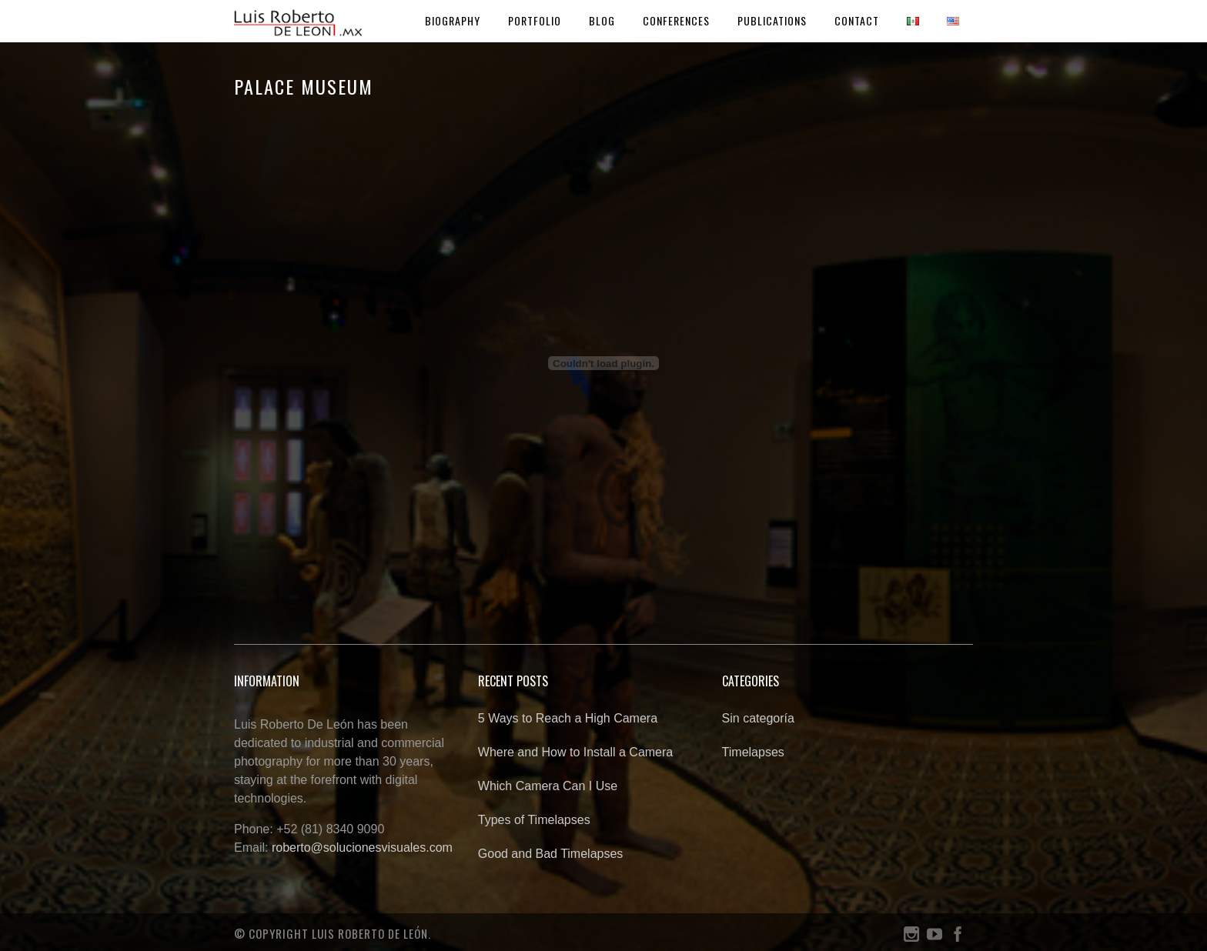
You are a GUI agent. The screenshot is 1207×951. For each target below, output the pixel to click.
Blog (602, 20)
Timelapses (753, 752)
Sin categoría (758, 718)
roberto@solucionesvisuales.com (362, 847)
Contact (856, 20)
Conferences (676, 20)
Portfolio (534, 20)
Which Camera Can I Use (547, 785)
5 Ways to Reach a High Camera (567, 718)
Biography (452, 20)
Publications (772, 20)
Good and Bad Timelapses (551, 853)
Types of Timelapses (534, 819)
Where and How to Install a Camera (575, 752)
